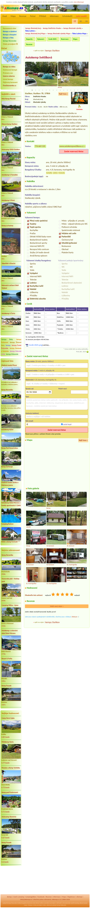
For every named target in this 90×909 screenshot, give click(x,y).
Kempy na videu (9, 67)
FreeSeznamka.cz (9, 85)
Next (86, 75)
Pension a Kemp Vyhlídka (11, 768)
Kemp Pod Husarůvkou (9, 448)
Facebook (41, 897)
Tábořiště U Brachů (8, 263)
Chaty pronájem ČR (10, 44)
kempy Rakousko (61, 905)
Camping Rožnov (7, 524)
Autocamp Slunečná (9, 817)
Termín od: (29, 389)
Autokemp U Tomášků (10, 175)
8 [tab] (57, 90)
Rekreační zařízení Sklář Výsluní (10, 286)
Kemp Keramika (7, 390)
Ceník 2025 (52, 39)
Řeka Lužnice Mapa (79, 34)
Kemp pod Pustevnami (10, 792)
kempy (8, 345)
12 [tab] (71, 90)
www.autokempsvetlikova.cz (71, 146)
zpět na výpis (39, 50)
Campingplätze (30, 897)
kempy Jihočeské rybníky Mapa (59, 34)
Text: (27, 397)
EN (87, 21)
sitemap (79, 897)
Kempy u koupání (9, 34)
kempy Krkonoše (12, 354)
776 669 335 (40, 146)
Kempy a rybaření (10, 31)
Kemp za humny (7, 226)
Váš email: (29, 421)
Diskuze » (75, 617)
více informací (79, 2)
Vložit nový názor (56, 606)
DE (81, 21)
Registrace (71, 897)
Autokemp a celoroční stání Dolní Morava (10, 632)
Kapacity (29, 39)
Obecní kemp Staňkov (9, 124)
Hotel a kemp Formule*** (10, 542)
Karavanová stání (9, 28)
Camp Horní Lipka (8, 718)
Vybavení (40, 39)
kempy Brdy (7, 339)
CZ (75, 21)
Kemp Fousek (6, 686)
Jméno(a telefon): (32, 413)
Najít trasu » (63, 94)
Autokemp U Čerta (8, 313)
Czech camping (18, 897)
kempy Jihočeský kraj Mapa (35, 34)
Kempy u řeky (8, 38)
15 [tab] (81, 90)
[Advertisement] (11, 880)
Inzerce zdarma (9, 76)
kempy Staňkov (52, 50)
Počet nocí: (62, 389)
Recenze (22, 16)
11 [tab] (67, 90)
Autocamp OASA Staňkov (11, 149)
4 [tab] (42, 90)
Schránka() (67, 16)
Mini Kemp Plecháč (8, 99)
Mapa (13, 16)
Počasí (33, 16)
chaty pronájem (37, 905)
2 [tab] (35, 90)
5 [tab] (46, 90)
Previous (26, 75)
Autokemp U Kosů (8, 200)
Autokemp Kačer (7, 430)
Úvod (4, 16)
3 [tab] (39, 90)
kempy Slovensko (9, 41)
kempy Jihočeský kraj (33, 28)
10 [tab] (64, 90)
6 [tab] (50, 90)
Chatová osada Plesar (9, 365)
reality (41, 903)
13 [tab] (74, 90)
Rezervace (64, 39)
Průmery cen (8, 73)
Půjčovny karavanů (10, 82)
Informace (54, 16)
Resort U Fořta (7, 659)
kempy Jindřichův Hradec (52, 28)
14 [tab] (78, 90)
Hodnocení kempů (10, 70)
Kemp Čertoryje (7, 467)
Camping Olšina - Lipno (10, 605)
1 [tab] (32, 90)
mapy (25, 905)
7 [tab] (53, 90)
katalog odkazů (79, 903)
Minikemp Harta (7, 742)
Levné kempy (8, 79)
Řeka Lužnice (30, 31)
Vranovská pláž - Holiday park (10, 580)
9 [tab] (60, 90)
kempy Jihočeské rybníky (72, 28)
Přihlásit (42, 16)
